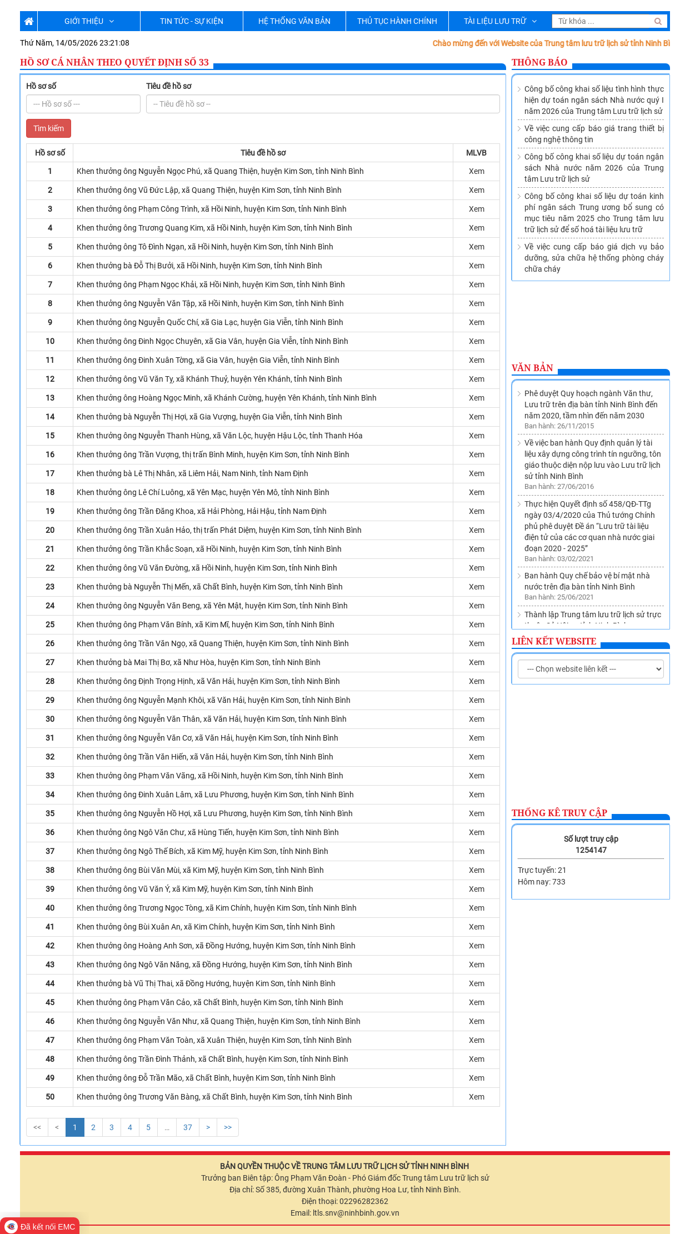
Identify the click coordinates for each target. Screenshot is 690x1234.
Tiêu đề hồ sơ (168, 86)
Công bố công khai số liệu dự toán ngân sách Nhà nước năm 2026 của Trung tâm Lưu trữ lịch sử (594, 167)
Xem (476, 171)
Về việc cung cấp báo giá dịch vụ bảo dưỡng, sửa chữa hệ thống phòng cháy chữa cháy (594, 257)
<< (37, 1127)
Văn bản (532, 368)
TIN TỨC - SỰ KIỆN (191, 21)
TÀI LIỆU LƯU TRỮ (500, 21)
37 (187, 1127)
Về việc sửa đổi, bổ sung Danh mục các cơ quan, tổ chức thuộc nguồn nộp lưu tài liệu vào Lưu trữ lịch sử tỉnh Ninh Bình (593, 601)
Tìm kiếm (48, 128)
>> (228, 1127)
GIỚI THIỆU (89, 21)
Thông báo (540, 62)
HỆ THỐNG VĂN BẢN (294, 21)
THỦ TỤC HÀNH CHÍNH (397, 21)
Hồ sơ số (41, 86)
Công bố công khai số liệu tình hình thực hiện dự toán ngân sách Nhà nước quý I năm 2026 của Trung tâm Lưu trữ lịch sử (594, 100)
